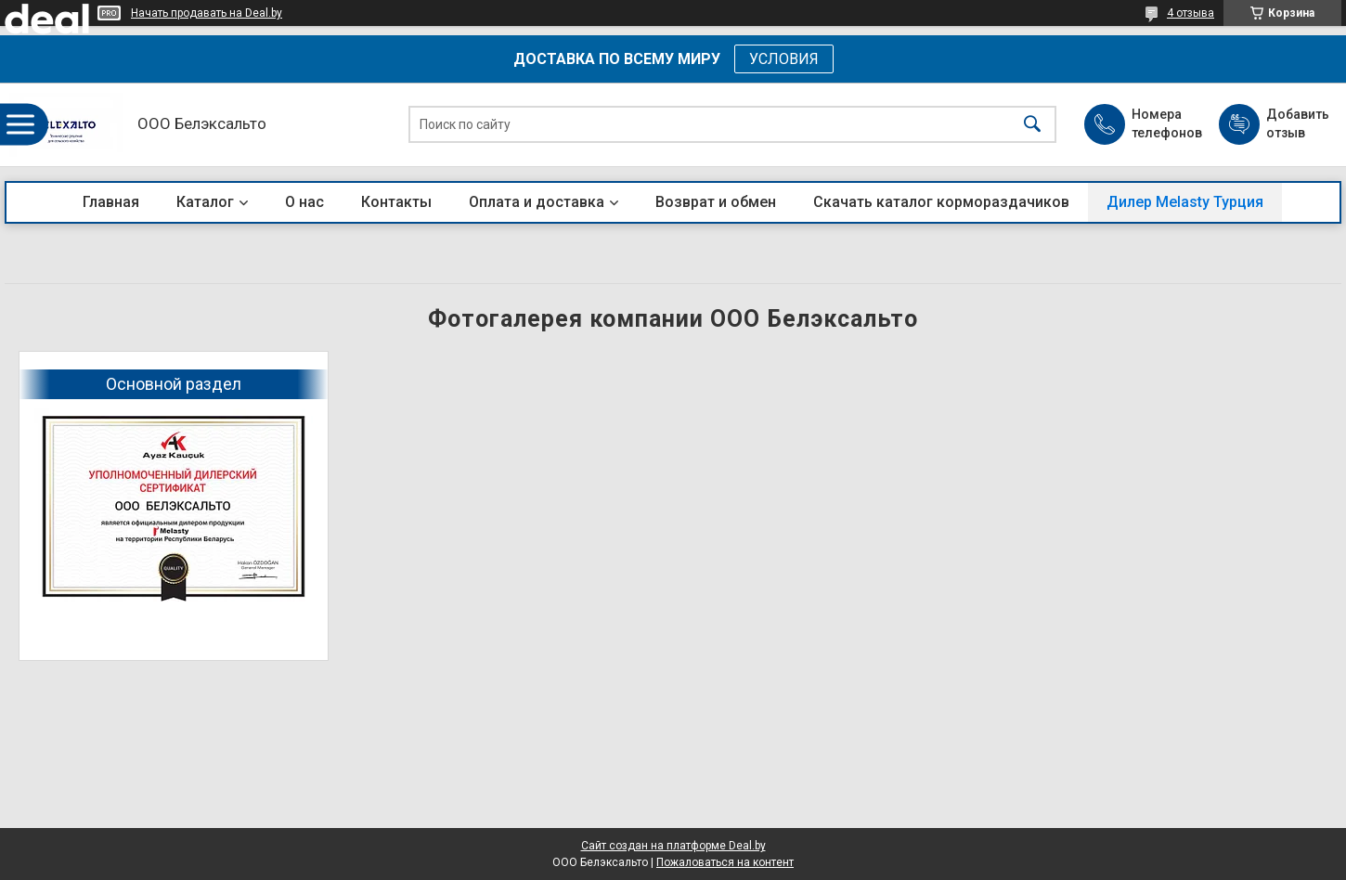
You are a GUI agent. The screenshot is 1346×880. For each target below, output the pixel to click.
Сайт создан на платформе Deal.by (673, 845)
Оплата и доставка (536, 202)
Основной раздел (173, 384)
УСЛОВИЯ (784, 59)
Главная (111, 202)
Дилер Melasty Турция (1185, 202)
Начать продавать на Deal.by (206, 12)
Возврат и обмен (715, 202)
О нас (304, 202)
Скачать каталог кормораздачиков (941, 202)
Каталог (205, 202)
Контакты (396, 202)
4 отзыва (1190, 12)
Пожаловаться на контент (725, 862)
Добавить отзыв (1296, 123)
